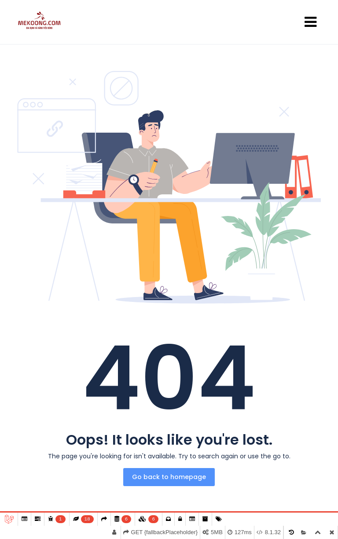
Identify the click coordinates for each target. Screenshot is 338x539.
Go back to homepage (169, 476)
